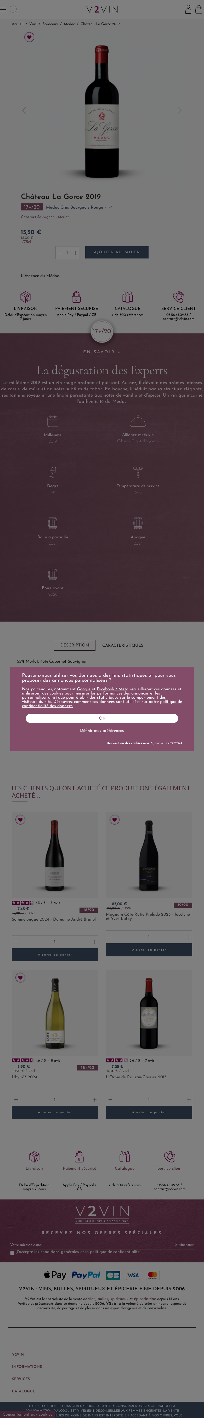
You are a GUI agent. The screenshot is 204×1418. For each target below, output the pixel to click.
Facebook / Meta (112, 689)
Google (83, 689)
